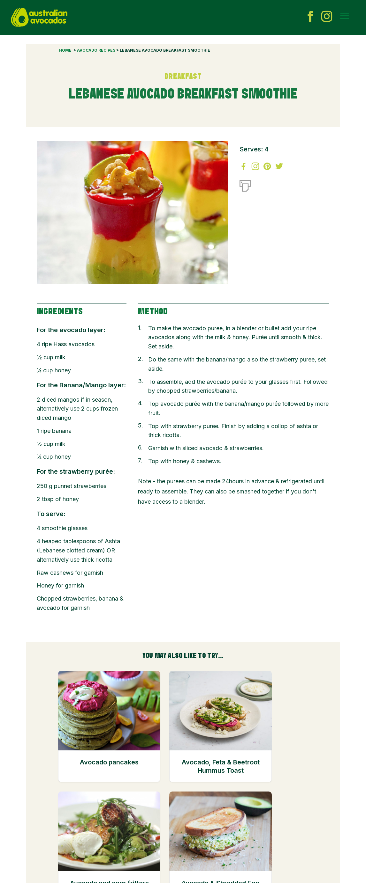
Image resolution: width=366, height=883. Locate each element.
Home (65, 50)
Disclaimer (190, 851)
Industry (165, 851)
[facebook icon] (310, 17)
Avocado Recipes (96, 50)
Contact (142, 851)
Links (139, 858)
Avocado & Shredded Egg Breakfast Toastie (280, 779)
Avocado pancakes (86, 766)
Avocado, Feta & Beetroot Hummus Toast (150, 779)
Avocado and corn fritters (215, 766)
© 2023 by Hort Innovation (63, 875)
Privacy (215, 851)
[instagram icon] (326, 17)
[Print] (245, 184)
